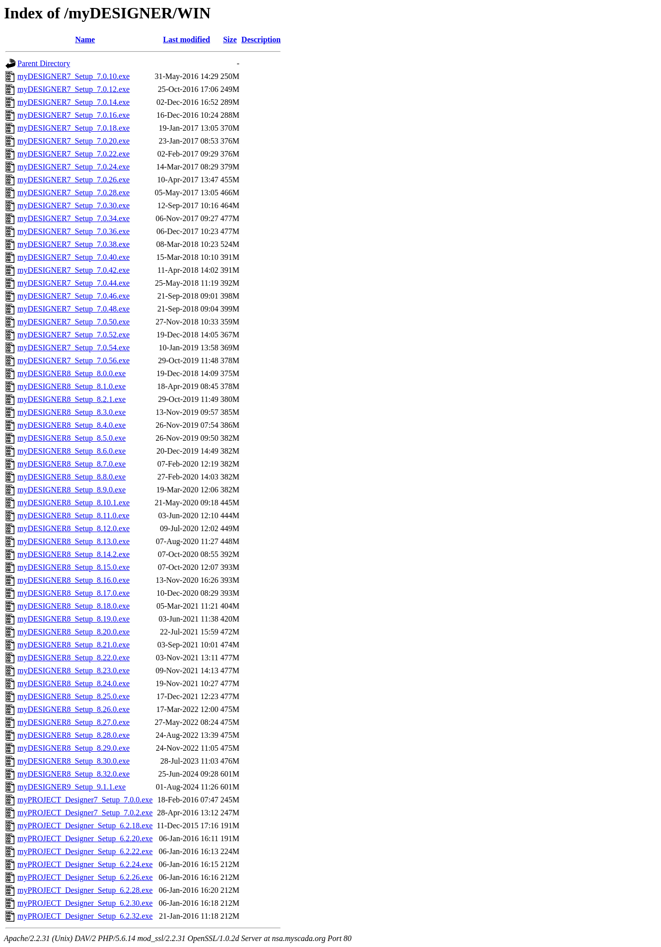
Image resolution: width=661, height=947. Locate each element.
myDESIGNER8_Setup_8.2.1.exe (71, 399)
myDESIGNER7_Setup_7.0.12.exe (73, 89)
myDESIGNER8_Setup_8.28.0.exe (73, 735)
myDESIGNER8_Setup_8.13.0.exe (73, 541)
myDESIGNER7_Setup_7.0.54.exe (73, 347)
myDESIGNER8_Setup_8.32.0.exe (73, 774)
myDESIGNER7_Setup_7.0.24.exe (73, 166)
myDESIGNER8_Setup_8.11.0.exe (73, 515)
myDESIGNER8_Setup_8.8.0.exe (71, 477)
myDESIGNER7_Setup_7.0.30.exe (73, 205)
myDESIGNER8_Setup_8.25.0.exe (73, 696)
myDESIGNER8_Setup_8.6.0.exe (71, 451)
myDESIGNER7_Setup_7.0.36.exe (73, 231)
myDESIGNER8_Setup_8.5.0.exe (71, 438)
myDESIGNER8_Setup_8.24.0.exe (73, 683)
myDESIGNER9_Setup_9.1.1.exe (71, 787)
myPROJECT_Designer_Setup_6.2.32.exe (84, 916)
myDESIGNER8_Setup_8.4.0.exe (71, 425)
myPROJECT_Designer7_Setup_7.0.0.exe (84, 799)
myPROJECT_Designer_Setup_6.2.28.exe (84, 890)
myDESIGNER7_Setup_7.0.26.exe (73, 179)
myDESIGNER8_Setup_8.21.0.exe (73, 644)
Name (85, 39)
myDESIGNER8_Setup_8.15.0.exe (73, 567)
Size (230, 39)
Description (261, 39)
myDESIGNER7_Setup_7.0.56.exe (73, 360)
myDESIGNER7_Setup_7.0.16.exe (73, 115)
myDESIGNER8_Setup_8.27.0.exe (73, 722)
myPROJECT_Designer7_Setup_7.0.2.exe (84, 812)
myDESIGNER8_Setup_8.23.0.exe (73, 670)
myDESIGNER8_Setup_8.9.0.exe (71, 489)
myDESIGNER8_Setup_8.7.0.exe (71, 464)
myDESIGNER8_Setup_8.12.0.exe (73, 528)
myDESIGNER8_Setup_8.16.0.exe (73, 580)
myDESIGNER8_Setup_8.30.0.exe (73, 761)
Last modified (186, 39)
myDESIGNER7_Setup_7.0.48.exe (73, 309)
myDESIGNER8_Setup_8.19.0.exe (73, 619)
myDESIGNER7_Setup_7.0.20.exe (73, 141)
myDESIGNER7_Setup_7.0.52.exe (73, 334)
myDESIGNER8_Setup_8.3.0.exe (71, 412)
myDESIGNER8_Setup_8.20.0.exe (73, 632)
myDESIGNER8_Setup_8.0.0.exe (71, 373)
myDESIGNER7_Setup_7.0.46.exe (73, 296)
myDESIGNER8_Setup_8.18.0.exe (73, 606)
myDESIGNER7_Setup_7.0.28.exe (73, 192)
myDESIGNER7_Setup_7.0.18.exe (73, 128)
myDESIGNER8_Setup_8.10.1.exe (73, 502)
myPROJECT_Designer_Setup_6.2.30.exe (84, 903)
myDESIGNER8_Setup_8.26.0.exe (73, 709)
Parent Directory (43, 63)
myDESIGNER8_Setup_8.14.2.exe (73, 554)
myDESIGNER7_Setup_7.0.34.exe (73, 218)
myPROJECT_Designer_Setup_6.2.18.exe (84, 825)
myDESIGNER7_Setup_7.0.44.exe (73, 283)
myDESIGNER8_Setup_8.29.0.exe (73, 748)
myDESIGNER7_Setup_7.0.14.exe (73, 102)
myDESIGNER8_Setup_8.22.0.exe (73, 657)
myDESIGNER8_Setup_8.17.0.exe (73, 593)
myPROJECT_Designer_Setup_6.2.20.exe (84, 838)
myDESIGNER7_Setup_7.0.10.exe (73, 76)
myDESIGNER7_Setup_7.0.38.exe (73, 244)
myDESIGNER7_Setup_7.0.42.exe (73, 270)
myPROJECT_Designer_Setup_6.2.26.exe (84, 877)
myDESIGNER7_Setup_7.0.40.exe (73, 257)
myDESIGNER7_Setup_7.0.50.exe (73, 321)
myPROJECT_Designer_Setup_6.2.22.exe (84, 851)
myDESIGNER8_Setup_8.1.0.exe (71, 386)
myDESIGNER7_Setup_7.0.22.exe (73, 154)
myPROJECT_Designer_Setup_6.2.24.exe (84, 864)
